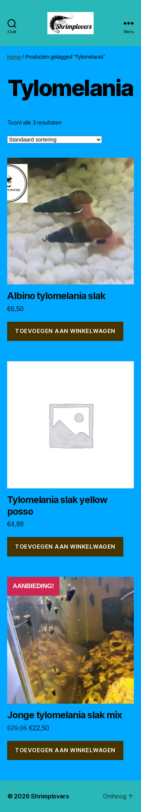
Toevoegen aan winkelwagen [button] (65, 331)
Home (14, 57)
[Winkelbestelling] (54, 139)
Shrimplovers (50, 796)
